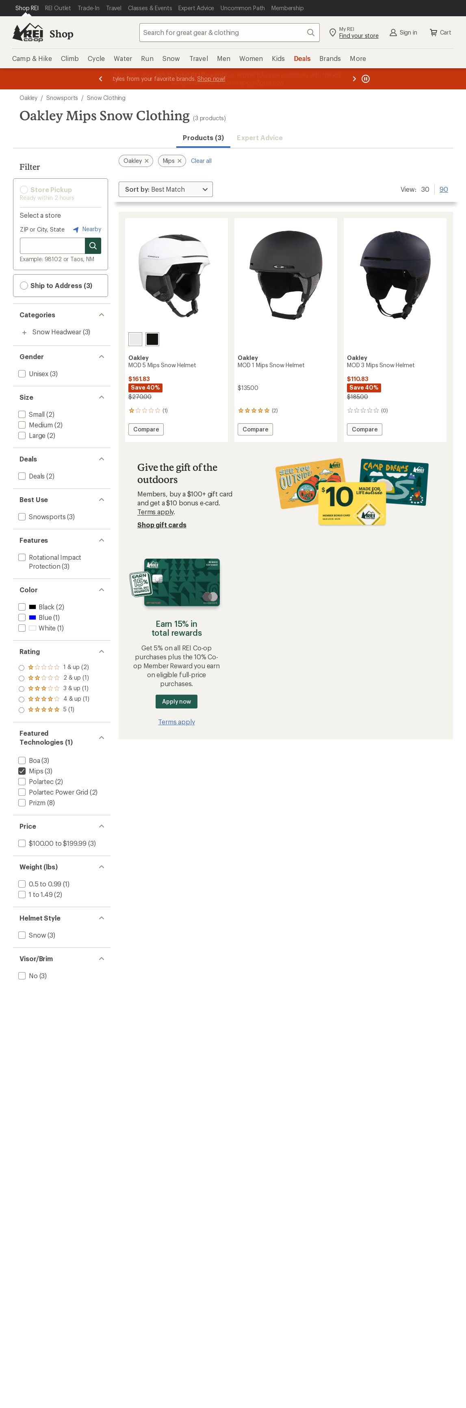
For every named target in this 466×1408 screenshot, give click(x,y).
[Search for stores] (93, 246)
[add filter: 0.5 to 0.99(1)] (39, 884)
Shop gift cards (161, 525)
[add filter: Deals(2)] (31, 476)
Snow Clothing (106, 97)
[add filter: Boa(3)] (28, 760)
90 (444, 188)
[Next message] (354, 78)
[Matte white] (135, 339)
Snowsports (62, 97)
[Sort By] (166, 189)
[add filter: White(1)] (36, 628)
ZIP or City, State (42, 229)
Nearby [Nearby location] (86, 229)
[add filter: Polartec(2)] (35, 781)
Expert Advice (260, 137)
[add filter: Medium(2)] (35, 425)
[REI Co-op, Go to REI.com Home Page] (27, 32)
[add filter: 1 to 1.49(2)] (35, 894)
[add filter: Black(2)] (35, 607)
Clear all (201, 160)
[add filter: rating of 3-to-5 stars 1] (54, 689)
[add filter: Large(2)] (31, 435)
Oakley (28, 97)
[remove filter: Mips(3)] (30, 771)
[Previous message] (101, 78)
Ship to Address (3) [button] (56, 286)
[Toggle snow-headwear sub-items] (24, 333)
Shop (61, 33)
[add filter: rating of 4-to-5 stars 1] (54, 678)
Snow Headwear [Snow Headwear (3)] (57, 332)
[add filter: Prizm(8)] (31, 802)
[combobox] (229, 32)
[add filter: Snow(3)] (31, 935)
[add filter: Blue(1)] (34, 617)
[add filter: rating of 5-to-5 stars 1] (54, 668)
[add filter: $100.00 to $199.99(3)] (52, 843)
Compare (146, 430)
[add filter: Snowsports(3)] (41, 516)
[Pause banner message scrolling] (365, 78)
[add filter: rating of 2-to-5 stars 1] (54, 699)
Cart (440, 32)
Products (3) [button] (203, 137)
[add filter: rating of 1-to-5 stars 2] (54, 710)
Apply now (176, 701)
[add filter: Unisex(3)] (32, 373)
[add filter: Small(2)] (31, 414)
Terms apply (155, 512)
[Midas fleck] (152, 339)
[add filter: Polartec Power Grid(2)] (52, 792)
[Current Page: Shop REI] (27, 8)
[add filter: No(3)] (27, 975)
